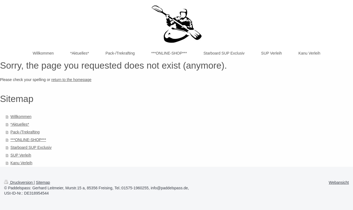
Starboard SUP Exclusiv (31, 147)
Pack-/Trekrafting (25, 132)
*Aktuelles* (19, 124)
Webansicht (339, 182)
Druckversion (19, 182)
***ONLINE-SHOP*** (28, 140)
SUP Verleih (20, 155)
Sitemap (43, 182)
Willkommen (20, 116)
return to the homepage (71, 79)
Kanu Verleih (21, 163)
